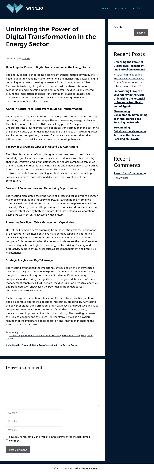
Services (122, 8)
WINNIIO (34, 8)
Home (105, 8)
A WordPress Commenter (129, 173)
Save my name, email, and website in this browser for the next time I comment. (49, 438)
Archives (140, 8)
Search (118, 27)
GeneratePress (92, 468)
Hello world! (121, 178)
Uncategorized (16, 332)
